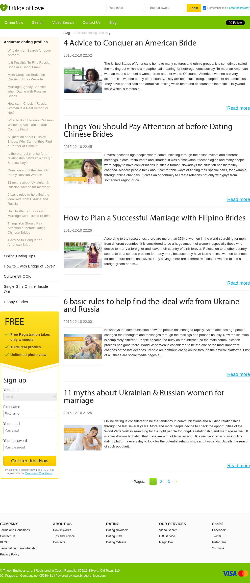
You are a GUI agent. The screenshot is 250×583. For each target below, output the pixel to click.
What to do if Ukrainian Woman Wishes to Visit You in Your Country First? (31, 124)
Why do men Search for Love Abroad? (29, 53)
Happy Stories (16, 302)
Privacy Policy (9, 554)
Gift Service (167, 536)
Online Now (14, 22)
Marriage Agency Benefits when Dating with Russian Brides (27, 91)
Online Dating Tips (19, 256)
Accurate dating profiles (92, 33)
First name (11, 407)
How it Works (62, 530)
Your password (15, 441)
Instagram (219, 542)
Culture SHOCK (17, 276)
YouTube (218, 548)
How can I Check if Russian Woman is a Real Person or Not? (28, 108)
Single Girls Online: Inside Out (26, 289)
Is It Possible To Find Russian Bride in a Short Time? (29, 65)
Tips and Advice (64, 536)
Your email (11, 424)
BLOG (4, 542)
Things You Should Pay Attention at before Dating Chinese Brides (26, 227)
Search (37, 22)
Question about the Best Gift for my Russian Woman (28, 172)
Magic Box (166, 542)
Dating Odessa (116, 542)
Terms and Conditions (38, 473)
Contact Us (92, 22)
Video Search (63, 22)
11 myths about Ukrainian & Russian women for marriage (29, 185)
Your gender (13, 390)
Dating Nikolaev (117, 530)
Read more (238, 108)
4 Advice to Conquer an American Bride (25, 242)
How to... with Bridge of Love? (29, 266)
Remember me (216, 7)
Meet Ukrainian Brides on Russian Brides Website (26, 77)
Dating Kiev (114, 536)
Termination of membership (18, 548)
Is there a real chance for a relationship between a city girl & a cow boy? (30, 158)
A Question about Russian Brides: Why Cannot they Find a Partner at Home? (30, 141)
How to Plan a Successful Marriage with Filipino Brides (28, 213)
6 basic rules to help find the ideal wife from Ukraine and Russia (28, 199)
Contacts (59, 542)
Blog (112, 22)
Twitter (216, 536)
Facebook (219, 530)
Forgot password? (238, 7)
